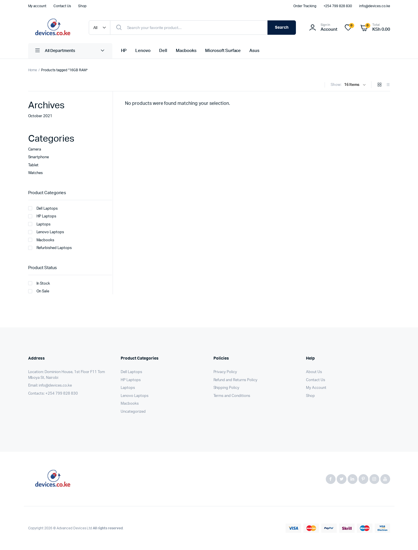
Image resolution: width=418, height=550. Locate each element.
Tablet (33, 165)
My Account (316, 388)
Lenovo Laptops (46, 232)
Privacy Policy (225, 372)
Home (32, 70)
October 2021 (40, 116)
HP (124, 51)
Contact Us (62, 6)
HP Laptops (42, 216)
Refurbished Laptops (50, 248)
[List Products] (388, 85)
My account (37, 6)
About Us (314, 372)
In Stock (39, 283)
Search (281, 28)
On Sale (38, 291)
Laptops (39, 224)
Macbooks (186, 51)
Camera (34, 149)
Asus (254, 51)
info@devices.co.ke (374, 6)
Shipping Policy (226, 388)
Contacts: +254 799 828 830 (53, 393)
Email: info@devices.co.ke (50, 385)
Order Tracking (304, 6)
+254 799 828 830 (337, 6)
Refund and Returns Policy (235, 380)
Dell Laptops (43, 208)
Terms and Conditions (231, 396)
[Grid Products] (379, 85)
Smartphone (38, 157)
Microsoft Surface (223, 51)
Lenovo (143, 51)
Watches (35, 173)
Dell (163, 51)
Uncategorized (133, 412)
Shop (82, 6)
